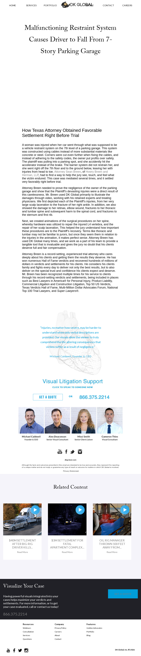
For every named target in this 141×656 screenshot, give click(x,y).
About (57, 635)
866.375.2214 (15, 614)
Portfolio (90, 631)
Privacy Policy (60, 628)
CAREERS (127, 5)
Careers (58, 631)
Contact (58, 639)
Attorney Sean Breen (67, 171)
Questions (27, 639)
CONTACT (108, 5)
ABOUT (90, 5)
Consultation (28, 631)
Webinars (27, 628)
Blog (88, 635)
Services (31, 5)
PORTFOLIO (50, 5)
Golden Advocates (94, 628)
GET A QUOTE (122, 593)
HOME (12, 5)
